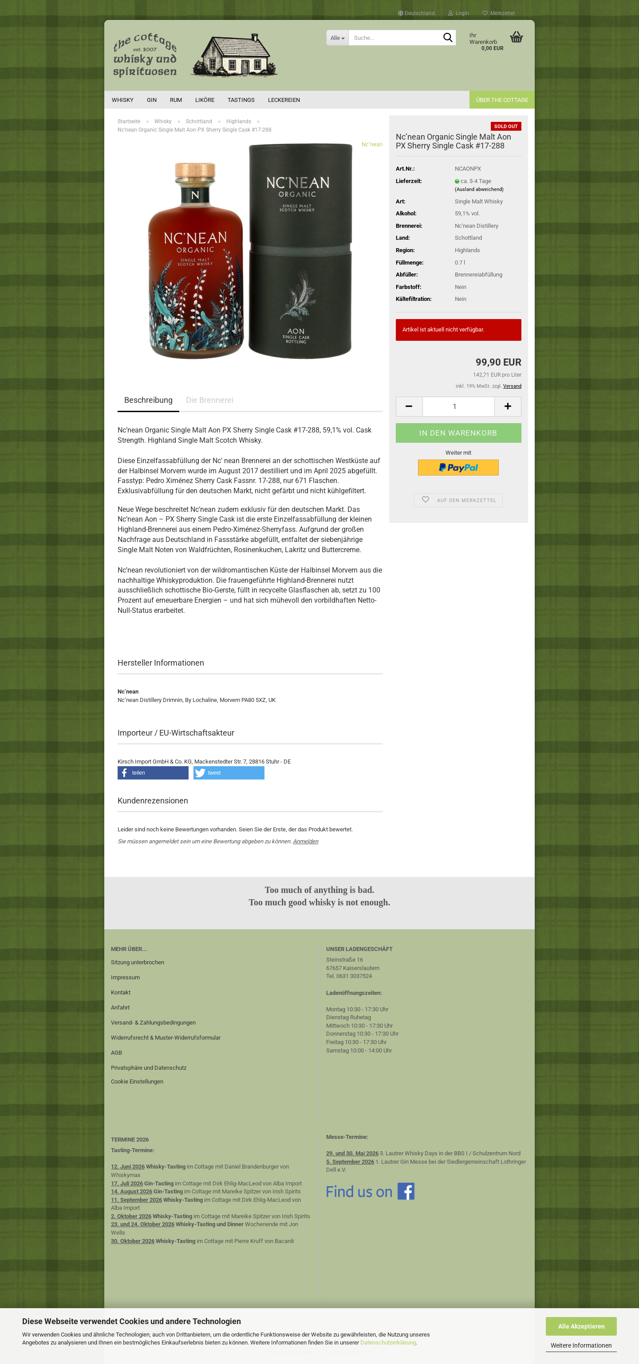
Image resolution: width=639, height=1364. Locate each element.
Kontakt (120, 992)
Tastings (241, 100)
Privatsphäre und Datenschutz (148, 1067)
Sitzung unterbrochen (137, 962)
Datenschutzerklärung (388, 1342)
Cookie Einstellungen (137, 1081)
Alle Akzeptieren (581, 1326)
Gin (152, 100)
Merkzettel (498, 13)
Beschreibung (148, 400)
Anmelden (305, 841)
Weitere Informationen (581, 1345)
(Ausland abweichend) (479, 189)
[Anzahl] (458, 407)
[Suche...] (337, 38)
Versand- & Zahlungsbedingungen (153, 1022)
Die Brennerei (209, 400)
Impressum (125, 977)
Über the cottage (502, 100)
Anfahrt (120, 1007)
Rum (176, 100)
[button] (416, 13)
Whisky (123, 100)
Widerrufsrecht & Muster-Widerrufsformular (166, 1037)
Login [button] (458, 13)
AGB (116, 1052)
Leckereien (284, 100)
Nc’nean (372, 144)
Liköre (204, 100)
